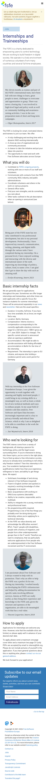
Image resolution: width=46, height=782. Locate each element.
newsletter (10, 307)
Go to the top (39, 712)
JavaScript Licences (12, 767)
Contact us (9, 749)
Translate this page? (12, 778)
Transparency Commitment (15, 764)
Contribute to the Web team (15, 775)
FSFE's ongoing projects (29, 167)
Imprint (7, 756)
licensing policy (32, 745)
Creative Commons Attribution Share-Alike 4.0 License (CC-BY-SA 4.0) (22, 740)
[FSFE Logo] (7, 4)
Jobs (7, 29)
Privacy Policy (10, 760)
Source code (9, 771)
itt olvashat (17, 19)
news (40, 304)
